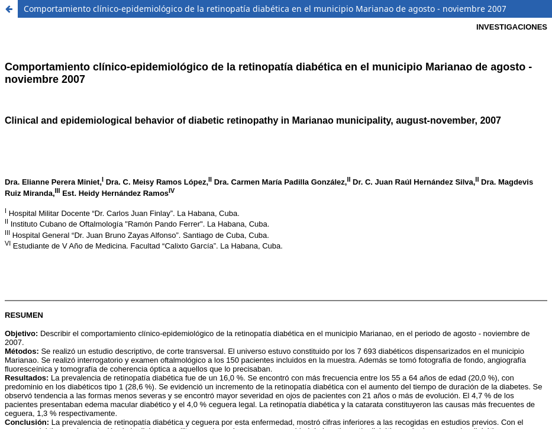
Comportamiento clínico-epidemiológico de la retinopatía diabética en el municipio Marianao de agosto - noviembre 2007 (265, 8)
